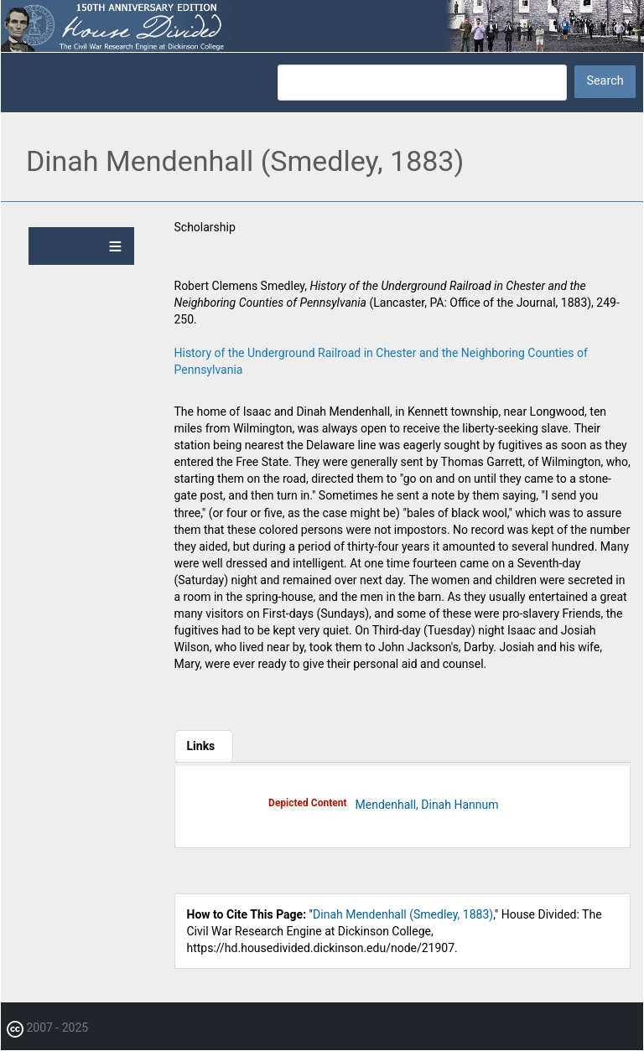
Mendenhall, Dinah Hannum (427, 804)
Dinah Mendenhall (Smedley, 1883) (403, 914)
